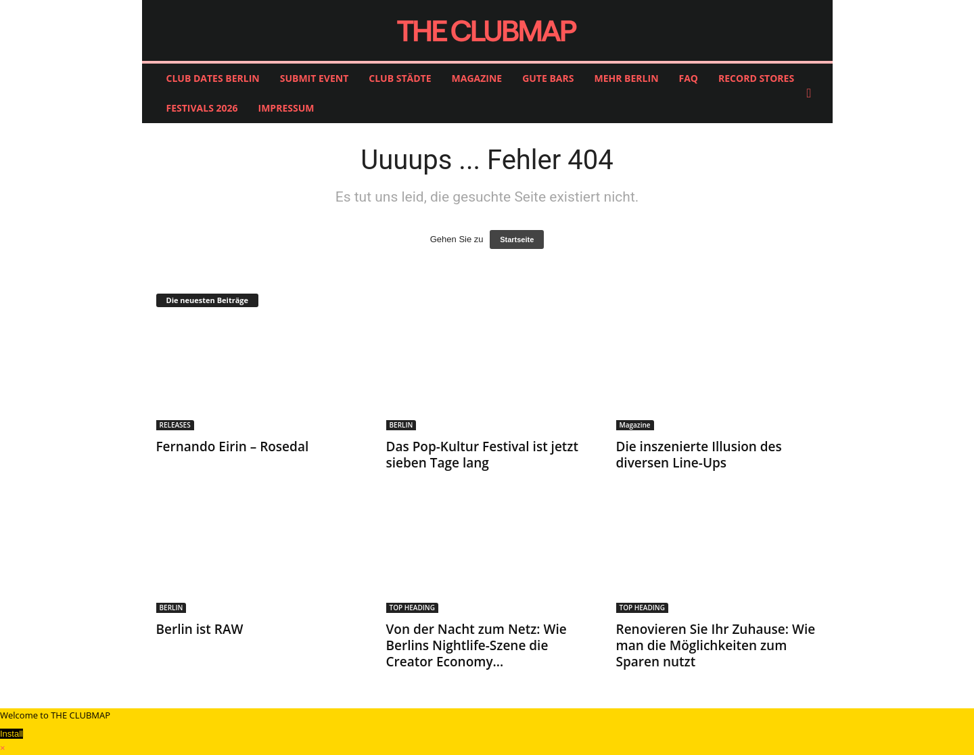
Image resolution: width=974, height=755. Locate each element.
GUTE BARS (548, 78)
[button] (812, 93)
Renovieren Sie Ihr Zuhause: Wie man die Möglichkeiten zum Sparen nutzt (716, 645)
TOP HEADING (412, 607)
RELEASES (175, 425)
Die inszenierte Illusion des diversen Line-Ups (699, 455)
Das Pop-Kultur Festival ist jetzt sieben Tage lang (482, 455)
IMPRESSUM (286, 107)
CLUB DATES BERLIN (213, 78)
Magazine (635, 425)
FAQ (689, 78)
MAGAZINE (477, 78)
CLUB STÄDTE (400, 78)
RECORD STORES (756, 78)
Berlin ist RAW (200, 629)
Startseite (517, 239)
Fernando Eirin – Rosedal (232, 446)
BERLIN (401, 425)
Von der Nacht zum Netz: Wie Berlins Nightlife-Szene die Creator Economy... (476, 645)
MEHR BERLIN (626, 78)
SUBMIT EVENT (314, 78)
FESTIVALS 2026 (202, 107)
